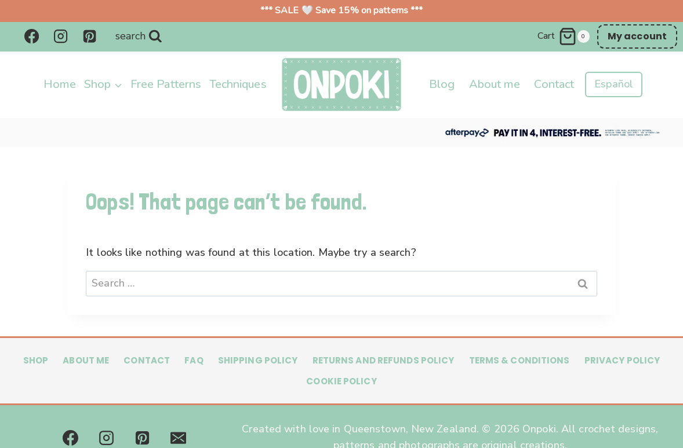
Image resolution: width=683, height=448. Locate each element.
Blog (442, 84)
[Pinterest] (89, 36)
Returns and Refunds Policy (384, 360)
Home (59, 84)
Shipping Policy (258, 360)
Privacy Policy (622, 360)
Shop (35, 360)
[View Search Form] (139, 36)
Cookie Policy (341, 381)
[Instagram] (60, 36)
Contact (554, 84)
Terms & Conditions (519, 360)
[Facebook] (31, 36)
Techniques (238, 84)
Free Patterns (165, 84)
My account (637, 36)
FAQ (193, 360)
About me (495, 84)
